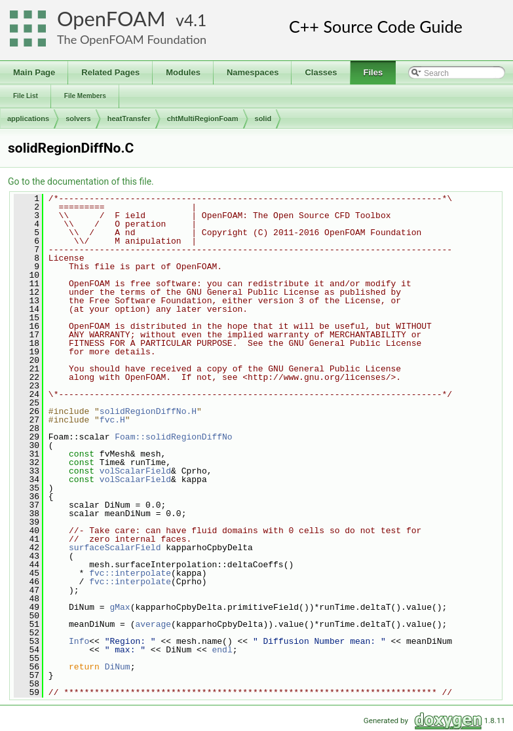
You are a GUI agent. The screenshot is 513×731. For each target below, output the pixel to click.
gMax (119, 607)
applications (28, 118)
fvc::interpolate (130, 573)
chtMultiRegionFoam (202, 118)
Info (79, 641)
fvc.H (112, 420)
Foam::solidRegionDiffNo (173, 437)
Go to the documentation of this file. (81, 181)
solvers (78, 118)
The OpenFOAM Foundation (131, 39)
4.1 (195, 19)
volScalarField (135, 471)
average (153, 624)
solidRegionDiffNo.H (148, 411)
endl (222, 650)
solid (263, 118)
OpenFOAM (111, 19)
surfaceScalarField (115, 547)
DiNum (117, 667)
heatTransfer (129, 118)
